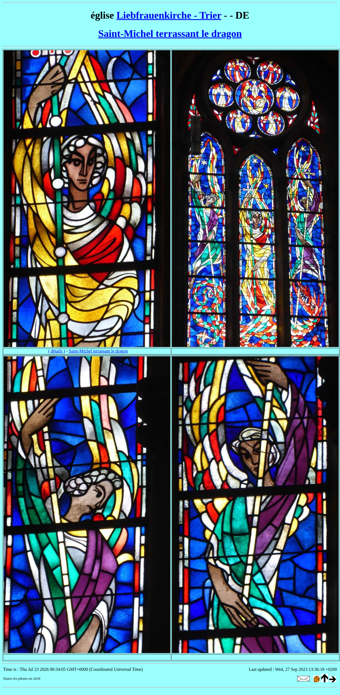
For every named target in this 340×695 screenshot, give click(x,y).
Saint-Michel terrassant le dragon (170, 33)
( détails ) (56, 351)
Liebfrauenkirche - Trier (168, 15)
